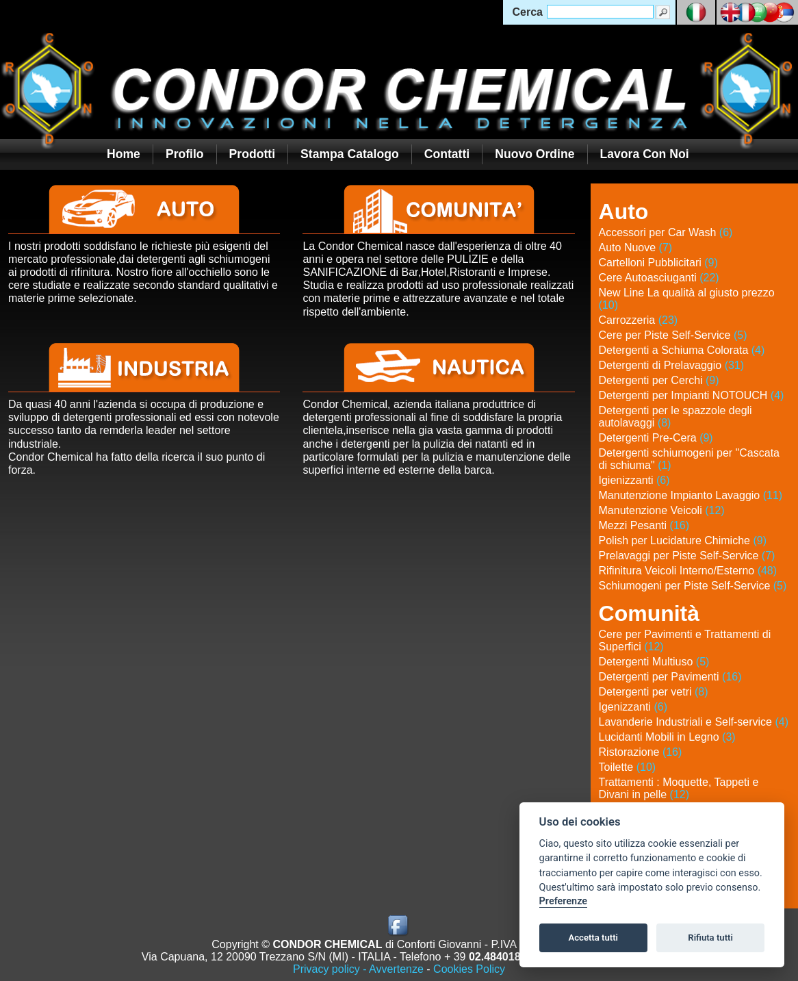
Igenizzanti (633, 707)
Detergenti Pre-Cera (656, 438)
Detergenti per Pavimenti (670, 677)
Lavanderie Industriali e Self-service (693, 722)
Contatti (446, 154)
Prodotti (252, 154)
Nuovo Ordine (534, 154)
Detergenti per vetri (653, 692)
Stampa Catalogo (349, 154)
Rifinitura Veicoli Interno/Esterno (688, 570)
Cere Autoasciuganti (659, 277)
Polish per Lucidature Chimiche (683, 540)
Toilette (627, 767)
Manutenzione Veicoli (662, 510)
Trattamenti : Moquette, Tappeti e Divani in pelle (679, 788)
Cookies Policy (469, 969)
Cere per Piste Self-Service (673, 335)
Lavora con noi (644, 154)
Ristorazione (640, 752)
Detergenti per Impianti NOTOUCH (691, 395)
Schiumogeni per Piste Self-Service (693, 585)
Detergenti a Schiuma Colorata (682, 350)
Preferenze (563, 901)
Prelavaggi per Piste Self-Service (687, 555)
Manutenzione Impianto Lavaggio (691, 495)
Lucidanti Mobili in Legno (667, 737)
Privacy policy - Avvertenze (358, 969)
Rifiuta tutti (710, 937)
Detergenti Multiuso (654, 661)
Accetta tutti (593, 937)
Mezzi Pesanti (644, 525)
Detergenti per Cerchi (659, 380)
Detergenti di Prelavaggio (672, 365)
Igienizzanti (634, 480)
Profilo (185, 154)
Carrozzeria (638, 320)
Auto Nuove (636, 247)
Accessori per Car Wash (666, 232)
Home (123, 154)
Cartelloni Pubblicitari (658, 262)
